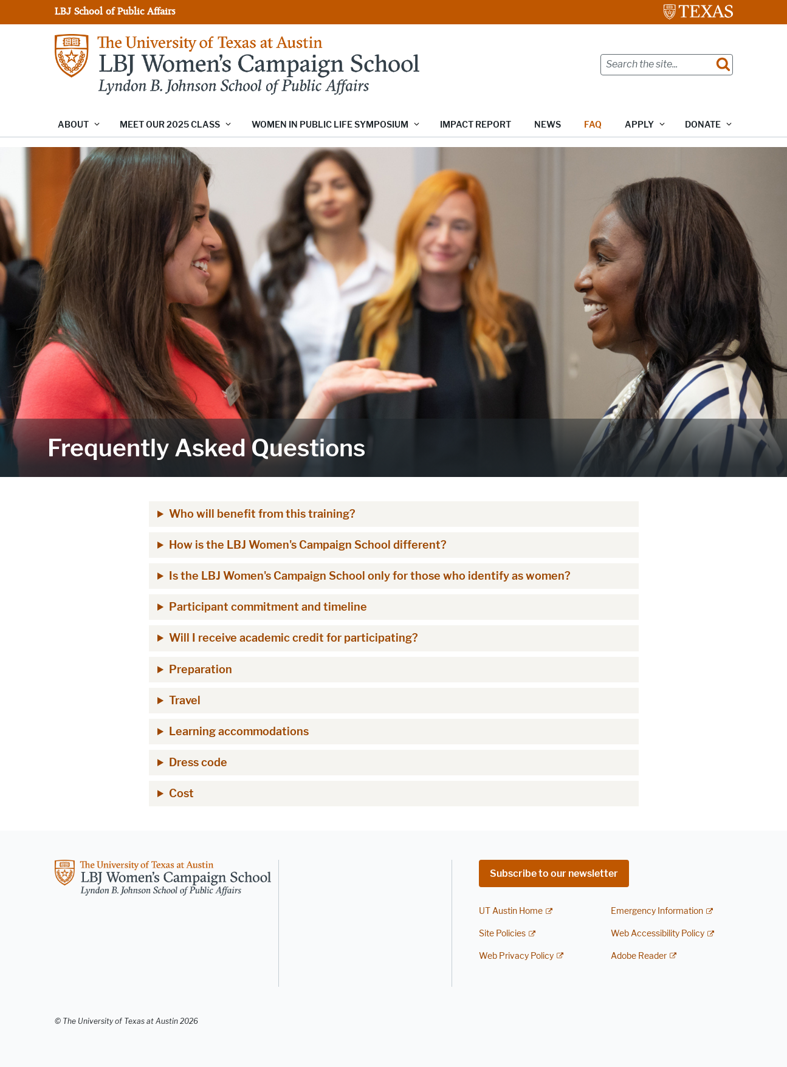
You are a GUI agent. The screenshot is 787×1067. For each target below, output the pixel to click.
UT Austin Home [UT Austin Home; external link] (511, 911)
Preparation (200, 669)
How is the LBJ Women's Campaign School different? (308, 545)
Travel (185, 700)
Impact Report (475, 125)
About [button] (73, 125)
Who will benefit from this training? (262, 514)
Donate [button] (703, 125)
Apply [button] (639, 125)
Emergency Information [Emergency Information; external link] (657, 911)
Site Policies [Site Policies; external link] (502, 933)
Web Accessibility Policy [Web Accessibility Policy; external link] (657, 933)
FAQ (593, 125)
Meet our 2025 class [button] (170, 125)
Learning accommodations (239, 731)
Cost (181, 793)
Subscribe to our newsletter (554, 873)
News (547, 125)
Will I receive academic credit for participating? (293, 638)
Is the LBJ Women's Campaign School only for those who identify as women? (370, 576)
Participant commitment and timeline (268, 607)
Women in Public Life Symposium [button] (330, 125)
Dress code (198, 762)
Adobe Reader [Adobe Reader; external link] (639, 956)
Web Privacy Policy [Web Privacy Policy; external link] (516, 956)
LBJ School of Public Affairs (115, 11)
